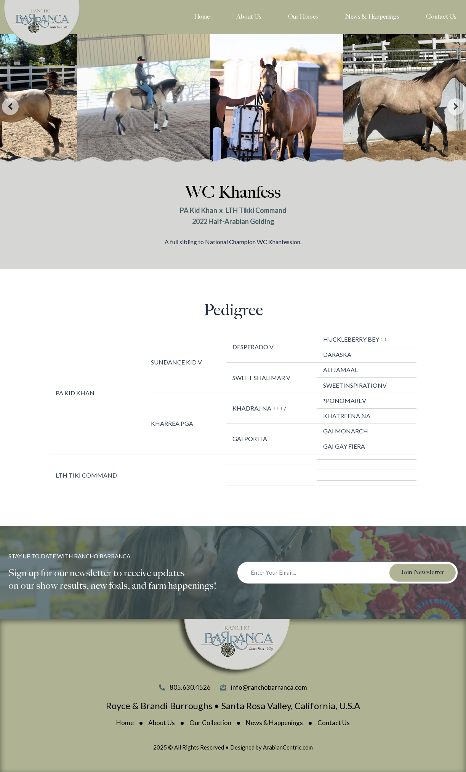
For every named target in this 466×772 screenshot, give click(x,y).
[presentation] (10, 107)
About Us (248, 17)
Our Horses (303, 17)
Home (202, 17)
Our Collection (210, 723)
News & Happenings (372, 17)
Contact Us (441, 17)
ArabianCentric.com (288, 747)
